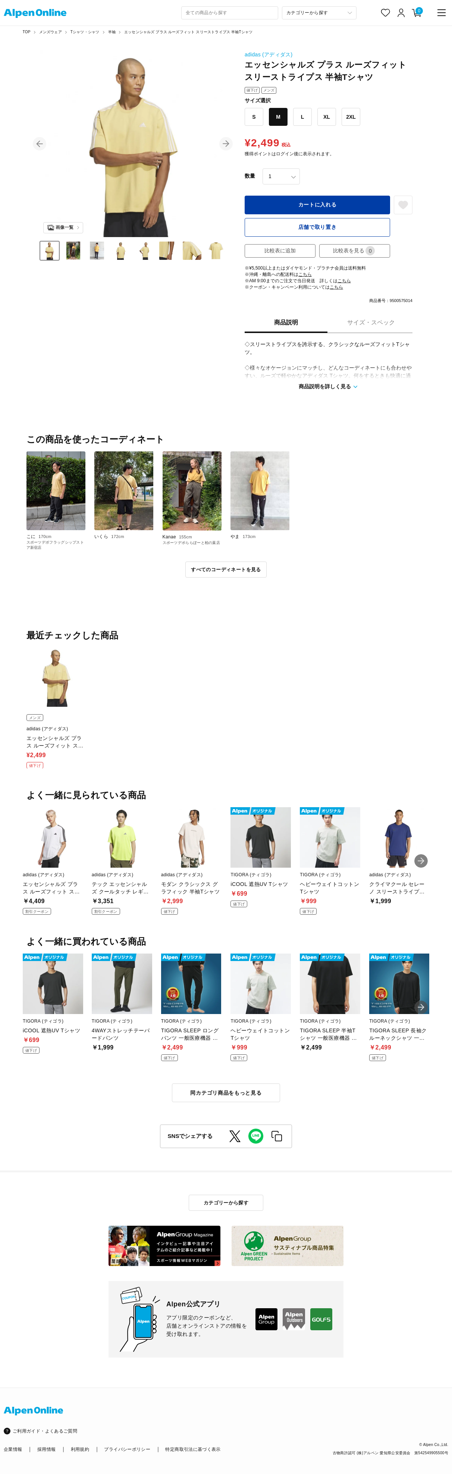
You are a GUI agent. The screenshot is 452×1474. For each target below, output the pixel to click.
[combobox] (229, 12)
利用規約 (80, 1449)
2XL (351, 117)
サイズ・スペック (371, 322)
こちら (305, 274)
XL (326, 117)
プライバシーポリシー (127, 1449)
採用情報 (46, 1449)
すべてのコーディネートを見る (226, 569)
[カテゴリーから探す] (319, 12)
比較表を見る (354, 250)
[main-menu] (441, 12)
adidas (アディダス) (268, 54)
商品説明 (286, 322)
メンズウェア (50, 32)
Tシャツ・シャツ (85, 32)
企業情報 (13, 1449)
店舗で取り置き (317, 227)
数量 (250, 176)
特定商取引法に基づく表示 (192, 1449)
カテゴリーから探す (226, 1203)
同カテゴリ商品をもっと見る (225, 1093)
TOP (27, 32)
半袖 (112, 32)
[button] (39, 143)
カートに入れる (317, 205)
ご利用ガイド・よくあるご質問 (45, 1431)
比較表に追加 (280, 251)
